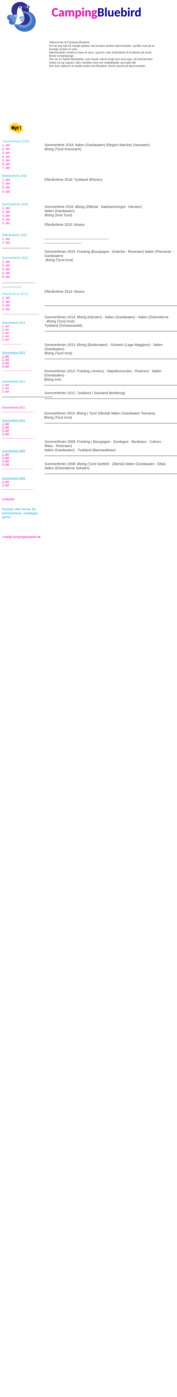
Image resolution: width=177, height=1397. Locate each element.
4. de (5, 191)
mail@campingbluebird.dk (21, 537)
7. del (6, 168)
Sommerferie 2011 (13, 407)
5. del (6, 160)
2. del (6, 149)
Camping (74, 12)
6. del (6, 164)
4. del (6, 156)
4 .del (6, 309)
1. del (6, 145)
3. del (6, 153)
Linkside (8, 499)
